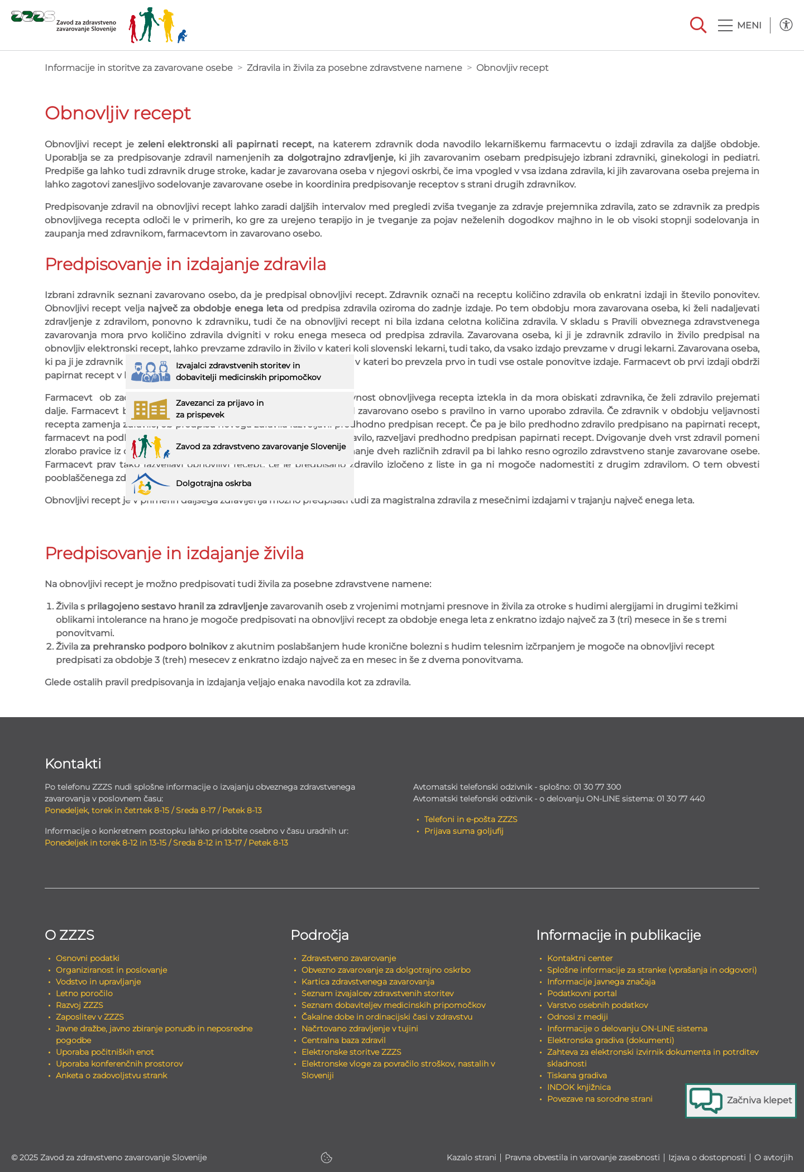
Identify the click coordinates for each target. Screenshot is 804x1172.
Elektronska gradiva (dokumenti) (610, 1040)
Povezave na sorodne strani (600, 1099)
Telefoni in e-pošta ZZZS (471, 819)
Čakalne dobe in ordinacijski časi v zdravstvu (387, 1017)
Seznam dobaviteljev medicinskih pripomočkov (393, 1005)
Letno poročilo (84, 993)
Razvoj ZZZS (79, 1005)
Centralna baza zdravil (344, 1040)
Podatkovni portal (582, 993)
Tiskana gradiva (577, 1075)
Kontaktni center (580, 958)
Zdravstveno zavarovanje (349, 958)
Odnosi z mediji (577, 1017)
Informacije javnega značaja (601, 982)
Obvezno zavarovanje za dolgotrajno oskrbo (386, 970)
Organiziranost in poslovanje (111, 970)
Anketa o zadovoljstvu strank (111, 1075)
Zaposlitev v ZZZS (90, 1017)
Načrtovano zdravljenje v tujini (360, 1029)
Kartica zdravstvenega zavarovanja (368, 982)
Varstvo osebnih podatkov (597, 1005)
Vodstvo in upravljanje (98, 982)
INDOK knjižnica (579, 1087)
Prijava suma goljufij (464, 831)
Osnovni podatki (87, 958)
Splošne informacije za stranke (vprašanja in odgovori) (652, 970)
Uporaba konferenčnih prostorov (119, 1064)
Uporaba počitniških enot (105, 1052)
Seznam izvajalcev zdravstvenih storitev (377, 993)
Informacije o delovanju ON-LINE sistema (627, 1029)
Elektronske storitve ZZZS (351, 1052)
